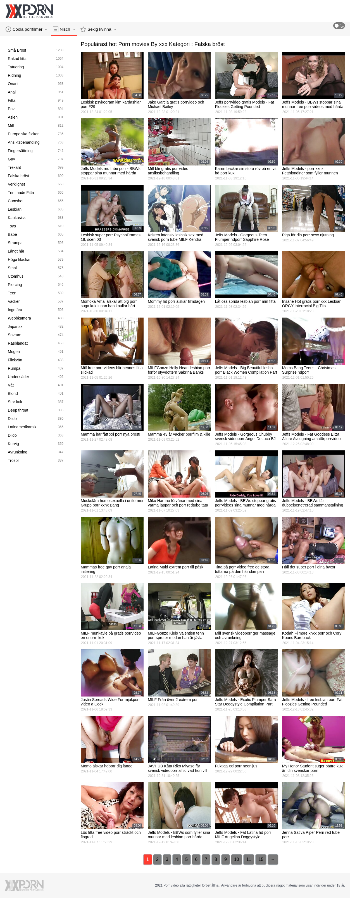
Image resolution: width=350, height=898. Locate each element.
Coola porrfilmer (26, 29)
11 (248, 859)
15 (260, 859)
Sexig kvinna (98, 29)
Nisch (64, 29)
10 (236, 859)
